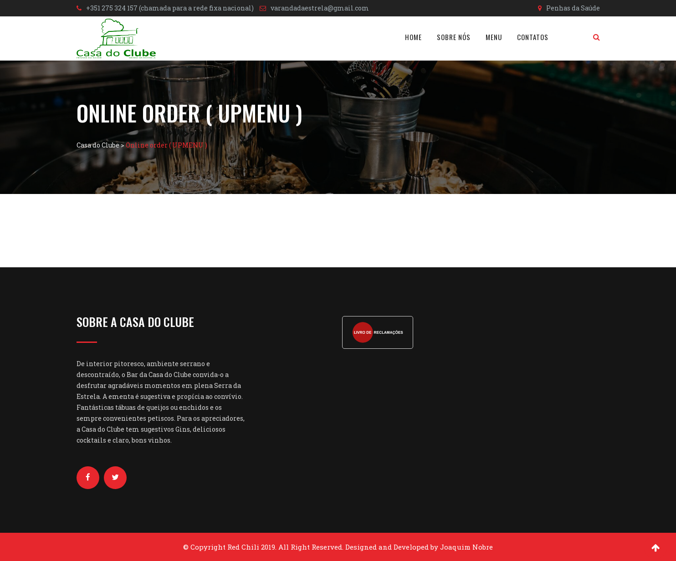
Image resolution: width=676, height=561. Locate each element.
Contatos (532, 37)
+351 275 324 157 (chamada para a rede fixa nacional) (170, 8)
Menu (494, 37)
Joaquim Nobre (466, 546)
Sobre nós (454, 37)
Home (413, 37)
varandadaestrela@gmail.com (320, 8)
